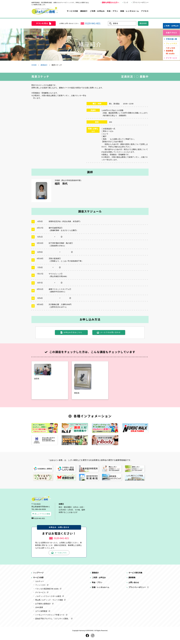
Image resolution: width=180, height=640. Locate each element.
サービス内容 (72, 11)
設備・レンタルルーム (129, 11)
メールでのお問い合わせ (110, 332)
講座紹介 (84, 11)
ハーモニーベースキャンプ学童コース (50, 615)
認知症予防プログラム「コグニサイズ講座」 (52, 619)
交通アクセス (171, 32)
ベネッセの (170, 51)
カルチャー (39, 581)
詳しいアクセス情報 (42, 514)
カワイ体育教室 (41, 611)
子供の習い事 (171, 39)
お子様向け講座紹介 (43, 604)
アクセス (145, 11)
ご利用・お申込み (97, 11)
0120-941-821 (92, 23)
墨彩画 (76, 393)
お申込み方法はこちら (72, 332)
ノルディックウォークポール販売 (48, 596)
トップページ (38, 573)
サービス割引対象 (135, 573)
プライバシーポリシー (140, 2)
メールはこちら (61, 553)
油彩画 (36, 379)
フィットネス (171, 43)
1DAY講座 (39, 607)
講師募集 (132, 577)
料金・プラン (112, 11)
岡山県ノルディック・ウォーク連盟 (49, 600)
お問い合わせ (134, 582)
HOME (34, 65)
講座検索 (143, 23)
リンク (125, 2)
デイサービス (171, 58)
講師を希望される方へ (110, 2)
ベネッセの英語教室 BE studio (47, 589)
